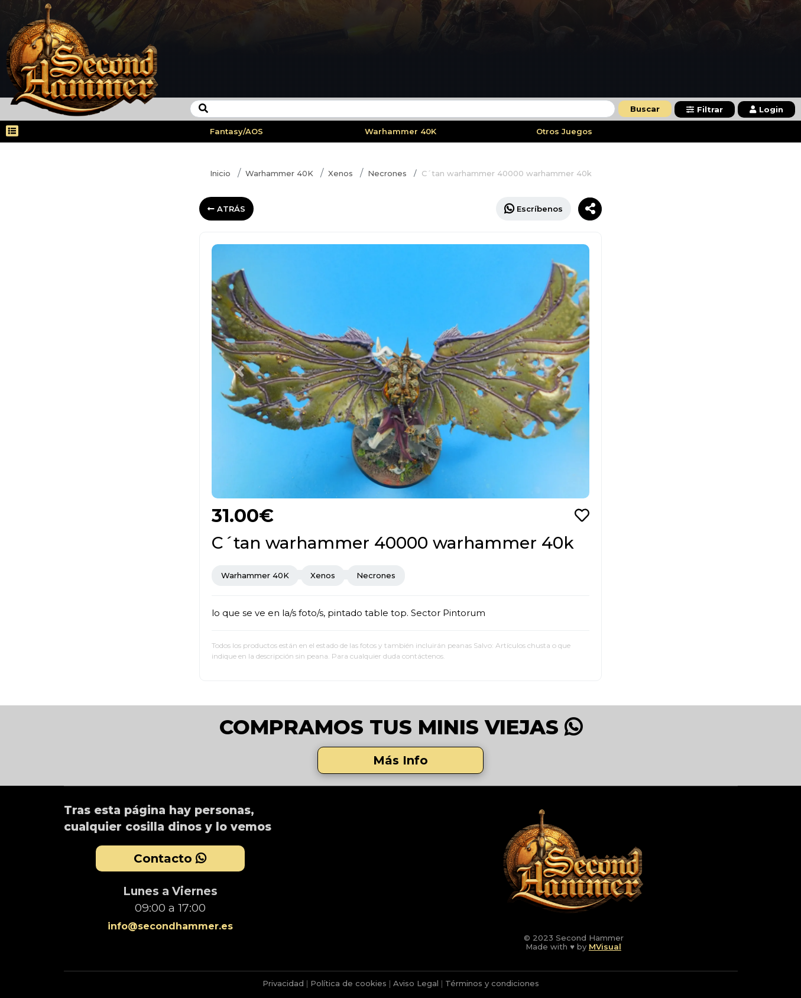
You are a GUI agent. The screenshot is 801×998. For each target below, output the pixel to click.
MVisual (605, 946)
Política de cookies (348, 983)
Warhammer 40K (400, 131)
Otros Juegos (564, 131)
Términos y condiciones (492, 983)
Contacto (170, 858)
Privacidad (283, 983)
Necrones (387, 173)
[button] (240, 371)
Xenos (340, 173)
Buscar (645, 109)
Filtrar (704, 109)
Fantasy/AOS (236, 131)
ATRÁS (226, 208)
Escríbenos (533, 208)
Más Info (400, 760)
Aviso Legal (416, 983)
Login (766, 109)
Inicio (220, 173)
